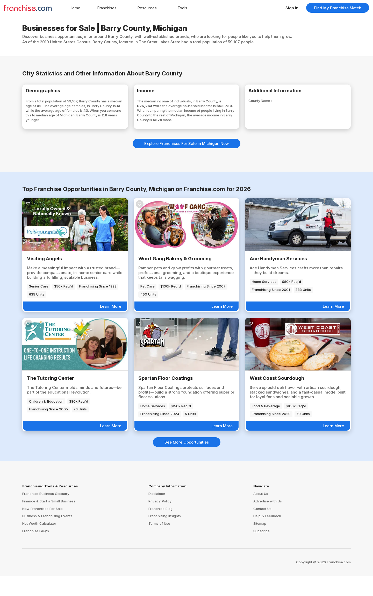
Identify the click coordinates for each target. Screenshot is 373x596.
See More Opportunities (186, 462)
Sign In (291, 7)
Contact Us (262, 529)
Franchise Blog (160, 529)
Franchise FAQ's (35, 551)
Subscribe (261, 551)
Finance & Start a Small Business (48, 521)
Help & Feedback (267, 536)
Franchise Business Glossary (45, 513)
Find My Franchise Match (337, 7)
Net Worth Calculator (39, 543)
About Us (260, 513)
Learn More (110, 326)
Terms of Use (159, 543)
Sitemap (259, 543)
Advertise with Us (267, 521)
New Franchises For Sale (42, 529)
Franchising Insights (164, 536)
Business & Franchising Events (47, 536)
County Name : (269, 103)
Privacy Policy (160, 521)
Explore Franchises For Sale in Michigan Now (186, 163)
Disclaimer (156, 513)
